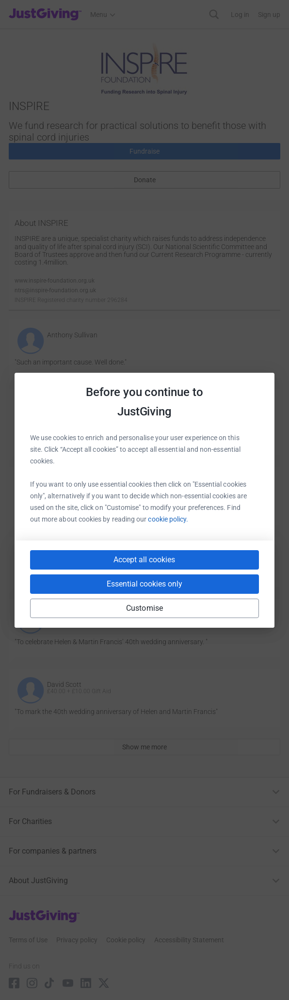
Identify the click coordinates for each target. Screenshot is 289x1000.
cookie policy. (168, 519)
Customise (144, 608)
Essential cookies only (144, 583)
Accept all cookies (144, 559)
